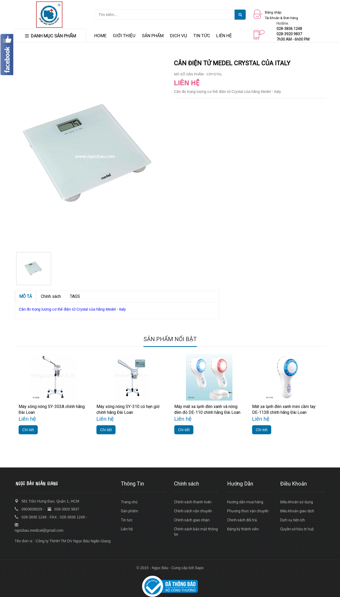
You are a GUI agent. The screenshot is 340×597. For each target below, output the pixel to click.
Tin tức (127, 520)
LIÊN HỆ (224, 35)
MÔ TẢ (25, 296)
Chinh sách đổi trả (242, 520)
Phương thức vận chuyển (248, 511)
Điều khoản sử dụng (296, 502)
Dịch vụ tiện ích (292, 520)
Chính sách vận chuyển (193, 511)
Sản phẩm (129, 511)
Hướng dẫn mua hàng (245, 502)
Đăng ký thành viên (243, 529)
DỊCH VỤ (178, 35)
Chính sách (51, 296)
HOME (100, 35)
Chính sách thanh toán (192, 502)
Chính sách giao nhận (192, 520)
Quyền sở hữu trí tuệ (297, 529)
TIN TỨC (201, 35)
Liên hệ (127, 529)
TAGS (75, 296)
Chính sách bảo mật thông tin (196, 531)
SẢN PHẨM (153, 35)
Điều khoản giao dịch (297, 511)
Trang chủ (129, 502)
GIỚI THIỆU (124, 35)
